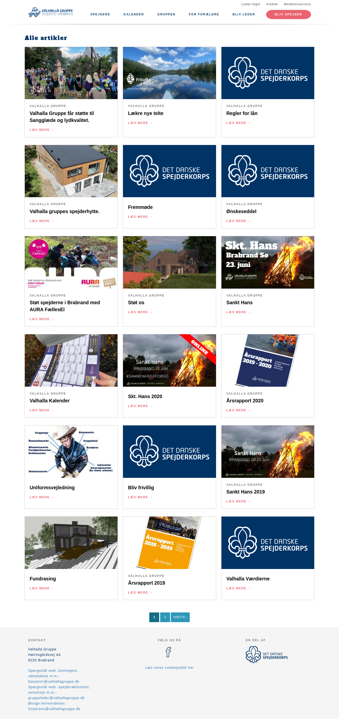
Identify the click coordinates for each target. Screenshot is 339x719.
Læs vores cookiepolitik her (169, 668)
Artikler (272, 4)
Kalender (133, 14)
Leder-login (251, 4)
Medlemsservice (297, 4)
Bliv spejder (288, 14)
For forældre (204, 14)
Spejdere (100, 14)
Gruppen (166, 14)
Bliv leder (244, 14)
